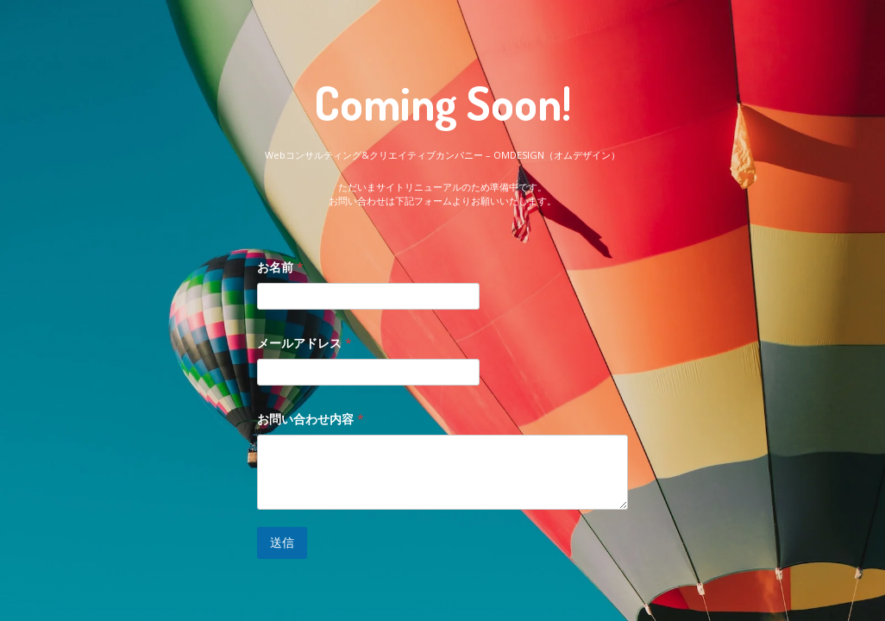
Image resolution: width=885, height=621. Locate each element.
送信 (282, 542)
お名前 (280, 267)
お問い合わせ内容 (310, 418)
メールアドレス (304, 343)
